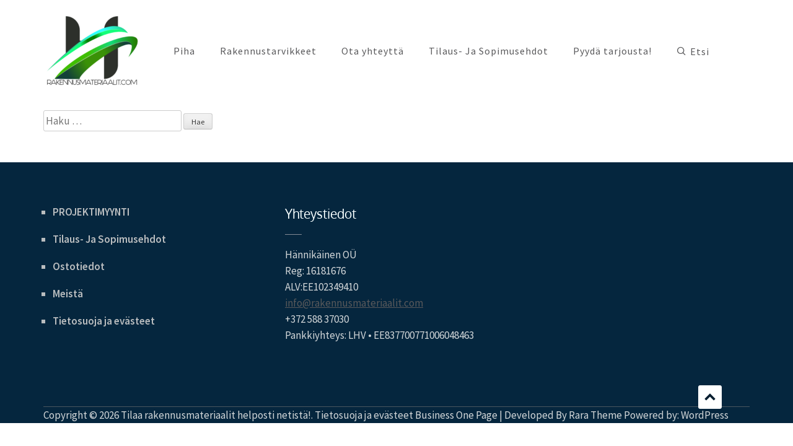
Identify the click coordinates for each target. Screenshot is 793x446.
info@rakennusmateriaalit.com (354, 303)
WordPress (705, 415)
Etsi (699, 51)
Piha (184, 51)
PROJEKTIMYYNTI (91, 212)
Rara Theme (595, 415)
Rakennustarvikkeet (268, 51)
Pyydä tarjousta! (612, 51)
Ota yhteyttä (372, 51)
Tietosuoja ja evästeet (104, 321)
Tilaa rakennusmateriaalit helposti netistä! (216, 415)
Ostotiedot (79, 266)
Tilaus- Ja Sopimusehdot (488, 51)
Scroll (710, 397)
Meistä (68, 293)
